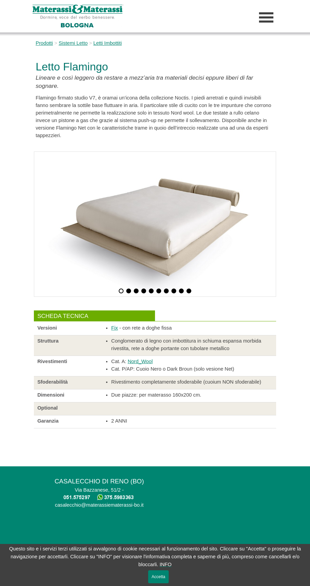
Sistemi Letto (73, 43)
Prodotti (44, 43)
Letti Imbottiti (107, 43)
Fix (114, 328)
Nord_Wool (140, 361)
